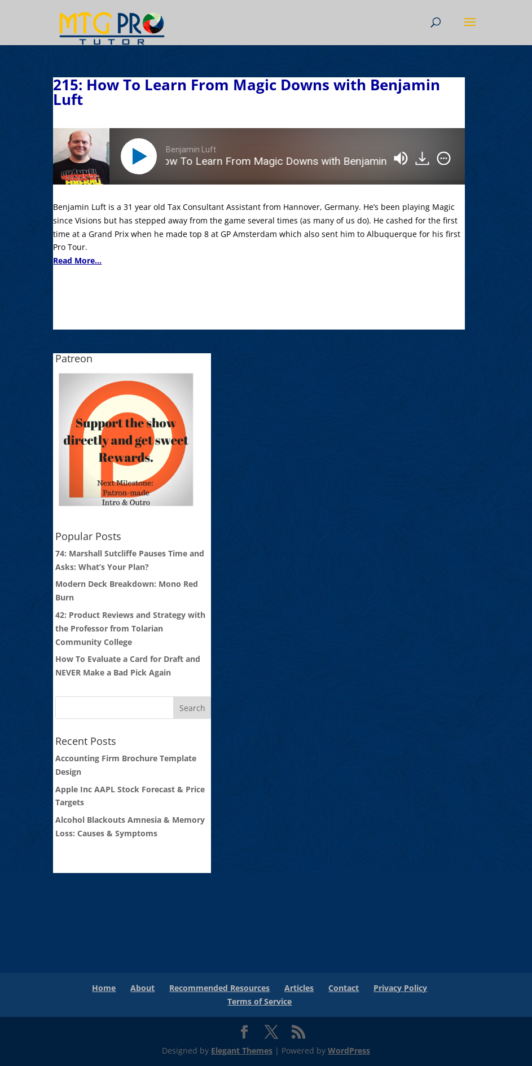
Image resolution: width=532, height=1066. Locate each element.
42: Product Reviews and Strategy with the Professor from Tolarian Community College (130, 628)
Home (104, 987)
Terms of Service (259, 1001)
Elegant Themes (241, 1050)
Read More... (77, 260)
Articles (299, 987)
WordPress (349, 1050)
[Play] (141, 156)
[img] (444, 158)
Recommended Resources (219, 987)
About (142, 987)
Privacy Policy (400, 987)
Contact (343, 987)
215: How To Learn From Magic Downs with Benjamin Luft (246, 91)
